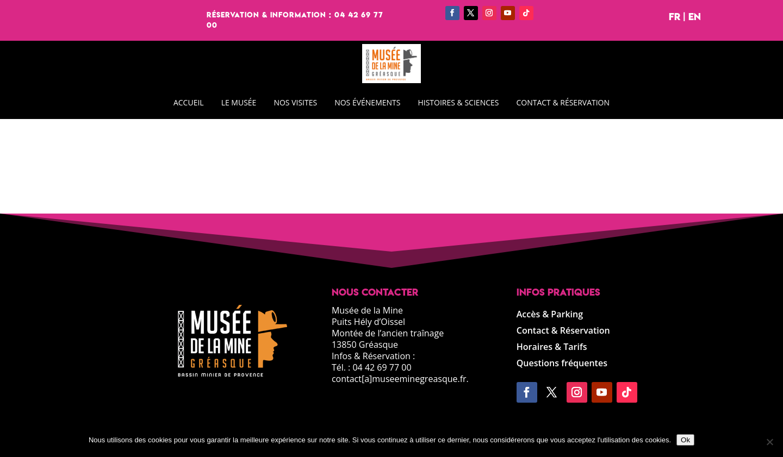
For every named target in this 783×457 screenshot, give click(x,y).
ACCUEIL (188, 102)
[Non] (769, 441)
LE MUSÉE (239, 102)
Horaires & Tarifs (552, 348)
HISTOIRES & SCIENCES (458, 102)
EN (694, 16)
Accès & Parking (550, 315)
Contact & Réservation (563, 331)
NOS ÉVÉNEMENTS (367, 102)
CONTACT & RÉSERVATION (563, 102)
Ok (685, 440)
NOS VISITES (295, 102)
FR (674, 16)
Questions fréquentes (562, 364)
